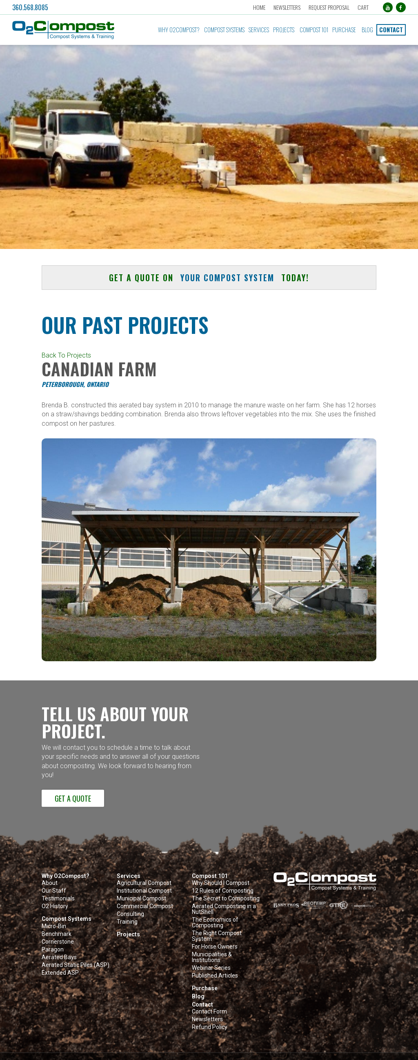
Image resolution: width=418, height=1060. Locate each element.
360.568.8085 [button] (30, 7)
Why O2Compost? (179, 29)
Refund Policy (209, 1027)
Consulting (130, 914)
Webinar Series (211, 968)
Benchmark (56, 934)
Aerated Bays (59, 957)
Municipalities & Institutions (212, 957)
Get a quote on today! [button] (209, 277)
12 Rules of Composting (222, 891)
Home (259, 7)
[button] (72, 30)
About (50, 883)
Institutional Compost (144, 891)
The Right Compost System (217, 936)
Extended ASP (60, 973)
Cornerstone (58, 942)
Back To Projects (66, 355)
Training (127, 922)
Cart (363, 7)
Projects (283, 29)
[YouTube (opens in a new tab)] (388, 7)
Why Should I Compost (220, 883)
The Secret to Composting (226, 899)
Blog (367, 29)
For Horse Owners (215, 947)
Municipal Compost (141, 899)
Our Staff (54, 891)
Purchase (344, 29)
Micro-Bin (54, 926)
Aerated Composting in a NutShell (224, 909)
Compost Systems (224, 29)
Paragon (53, 950)
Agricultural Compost (144, 883)
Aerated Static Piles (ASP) (75, 965)
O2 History (55, 906)
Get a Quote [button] (73, 798)
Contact (391, 29)
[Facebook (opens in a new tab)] (401, 7)
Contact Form (209, 1012)
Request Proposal (329, 7)
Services (259, 29)
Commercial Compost (145, 906)
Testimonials (58, 899)
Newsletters (286, 7)
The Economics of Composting (215, 923)
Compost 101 (314, 29)
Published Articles (215, 976)
